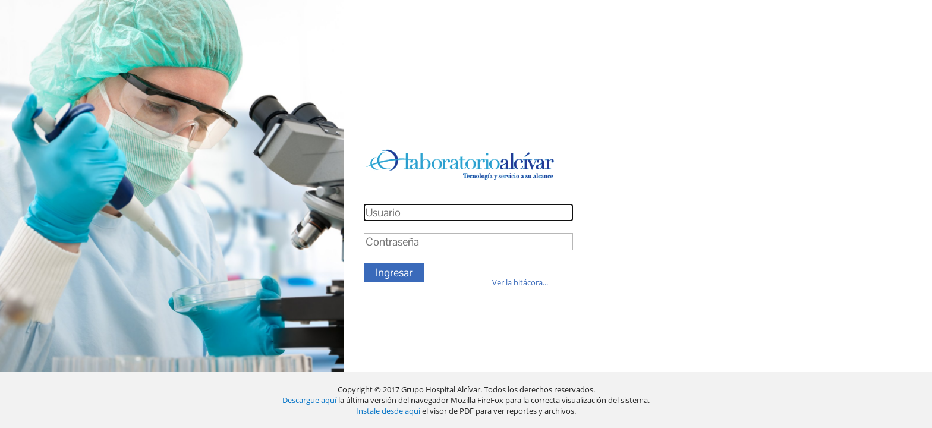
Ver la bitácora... (520, 282)
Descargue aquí (310, 400)
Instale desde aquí (388, 410)
